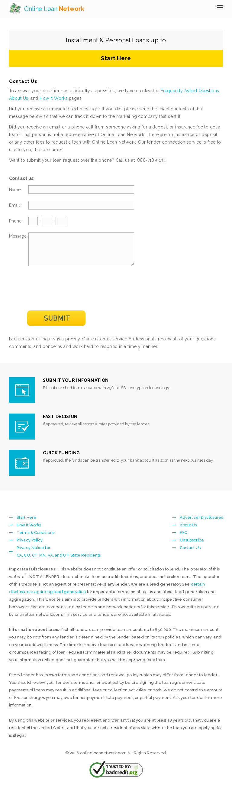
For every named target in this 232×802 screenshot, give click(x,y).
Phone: (15, 221)
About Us (18, 98)
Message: (18, 236)
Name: (15, 189)
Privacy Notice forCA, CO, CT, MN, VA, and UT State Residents (59, 558)
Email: (15, 205)
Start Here (116, 58)
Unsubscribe (192, 546)
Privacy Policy (30, 546)
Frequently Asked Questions (190, 90)
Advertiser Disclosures (201, 523)
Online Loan (54, 8)
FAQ (183, 539)
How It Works (53, 98)
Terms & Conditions (35, 539)
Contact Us (190, 554)
